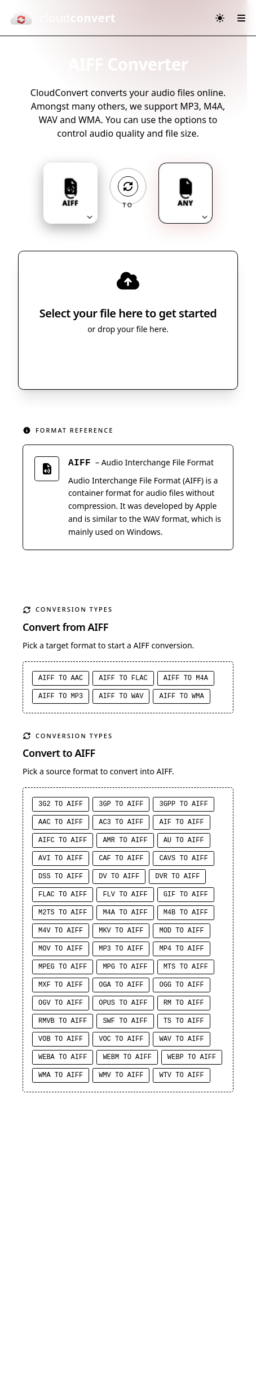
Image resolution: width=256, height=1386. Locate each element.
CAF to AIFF (121, 858)
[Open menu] (241, 18)
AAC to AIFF (60, 822)
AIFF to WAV (121, 696)
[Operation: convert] (128, 186)
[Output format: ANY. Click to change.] (185, 193)
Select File (117, 360)
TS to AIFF (184, 1021)
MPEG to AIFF (62, 967)
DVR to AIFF (177, 877)
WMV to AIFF (121, 1075)
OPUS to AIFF (123, 1003)
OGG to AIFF (181, 985)
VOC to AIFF (121, 1039)
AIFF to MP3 (60, 696)
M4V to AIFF (60, 931)
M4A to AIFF (125, 913)
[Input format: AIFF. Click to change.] (70, 193)
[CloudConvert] (62, 18)
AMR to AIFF (125, 840)
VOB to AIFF (60, 1039)
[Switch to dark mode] (220, 18)
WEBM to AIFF (127, 1057)
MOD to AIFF (181, 931)
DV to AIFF (119, 877)
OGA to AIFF (121, 985)
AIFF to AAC (60, 678)
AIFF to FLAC (123, 678)
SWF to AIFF (125, 1021)
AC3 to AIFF (121, 822)
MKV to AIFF (121, 931)
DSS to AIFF (60, 877)
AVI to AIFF (60, 858)
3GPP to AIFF (183, 804)
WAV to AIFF (181, 1039)
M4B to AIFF (186, 913)
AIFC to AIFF (62, 840)
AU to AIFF (184, 840)
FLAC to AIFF (62, 895)
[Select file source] (164, 359)
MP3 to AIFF (121, 949)
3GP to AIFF (121, 804)
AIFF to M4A (186, 678)
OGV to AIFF (60, 1003)
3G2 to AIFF (60, 804)
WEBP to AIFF (191, 1057)
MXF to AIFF (60, 985)
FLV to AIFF (125, 895)
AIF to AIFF (181, 822)
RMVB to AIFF (62, 1021)
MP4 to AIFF (181, 949)
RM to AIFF (184, 1003)
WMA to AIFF (60, 1075)
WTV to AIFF (181, 1075)
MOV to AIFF (60, 949)
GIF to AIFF (186, 895)
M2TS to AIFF (62, 913)
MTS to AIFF (186, 967)
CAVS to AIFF (183, 858)
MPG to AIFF (125, 967)
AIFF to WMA (181, 696)
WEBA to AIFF (62, 1057)
